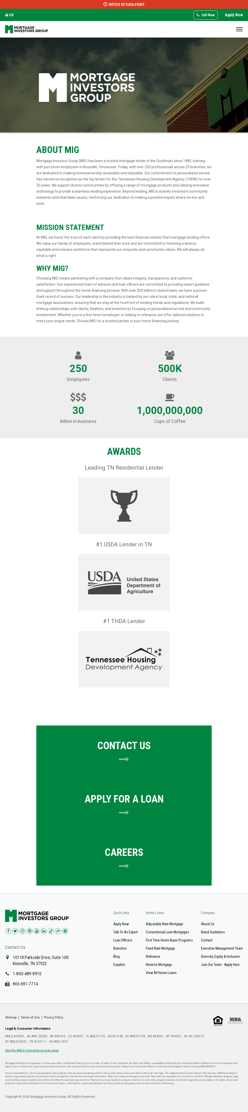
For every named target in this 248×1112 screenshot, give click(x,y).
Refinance (153, 956)
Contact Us (124, 752)
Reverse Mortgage (159, 965)
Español (119, 965)
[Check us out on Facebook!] (8, 931)
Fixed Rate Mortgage (160, 948)
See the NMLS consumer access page (32, 1050)
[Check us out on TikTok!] (51, 931)
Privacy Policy (53, 1017)
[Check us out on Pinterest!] (29, 931)
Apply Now (234, 14)
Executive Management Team (222, 948)
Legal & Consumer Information (27, 1028)
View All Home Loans (161, 973)
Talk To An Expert (125, 932)
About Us (207, 924)
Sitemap (11, 1017)
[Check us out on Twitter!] (15, 931)
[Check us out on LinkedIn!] (44, 931)
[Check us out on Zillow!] (58, 931)
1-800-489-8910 (27, 973)
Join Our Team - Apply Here (220, 965)
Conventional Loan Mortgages (167, 932)
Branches (120, 948)
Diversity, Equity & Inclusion (220, 956)
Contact (206, 940)
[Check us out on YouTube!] (37, 931)
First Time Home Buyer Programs (169, 940)
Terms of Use (30, 1017)
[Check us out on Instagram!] (22, 931)
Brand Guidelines (213, 932)
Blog (116, 956)
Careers (124, 858)
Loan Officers (122, 940)
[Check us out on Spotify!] (65, 931)
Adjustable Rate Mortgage (164, 924)
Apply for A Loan (124, 805)
